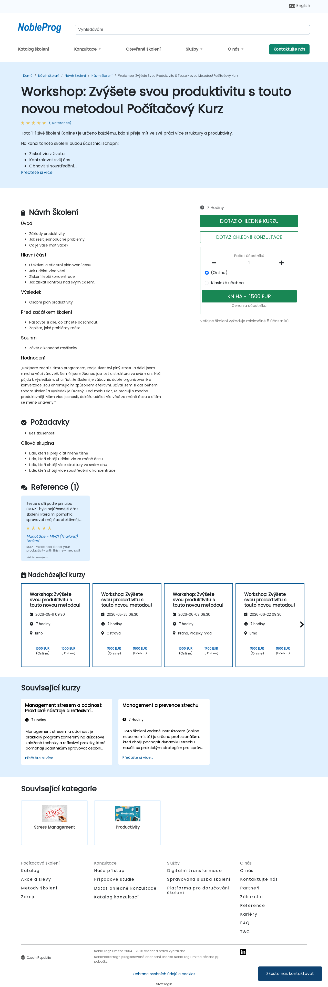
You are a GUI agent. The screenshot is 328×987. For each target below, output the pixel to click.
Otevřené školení (143, 49)
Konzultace (86, 49)
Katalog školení (33, 49)
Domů (28, 75)
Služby (192, 49)
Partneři (250, 888)
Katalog (30, 871)
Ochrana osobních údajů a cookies (164, 973)
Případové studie (114, 879)
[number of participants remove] (215, 263)
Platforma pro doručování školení (198, 890)
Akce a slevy (36, 879)
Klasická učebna (227, 283)
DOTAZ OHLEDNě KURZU (249, 221)
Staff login (164, 984)
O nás (234, 49)
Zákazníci (251, 897)
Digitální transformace (194, 871)
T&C (245, 932)
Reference (252, 905)
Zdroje (28, 897)
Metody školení (39, 888)
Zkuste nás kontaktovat (290, 973)
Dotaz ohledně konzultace (125, 888)
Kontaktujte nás (289, 49)
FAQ (245, 923)
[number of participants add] (283, 263)
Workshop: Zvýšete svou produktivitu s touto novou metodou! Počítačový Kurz (178, 75)
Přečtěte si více (37, 172)
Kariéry (248, 914)
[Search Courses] (192, 29)
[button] (301, 624)
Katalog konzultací (116, 897)
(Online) (219, 273)
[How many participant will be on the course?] (249, 263)
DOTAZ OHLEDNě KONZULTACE (249, 237)
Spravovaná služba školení (199, 879)
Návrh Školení (48, 75)
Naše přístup (109, 871)
